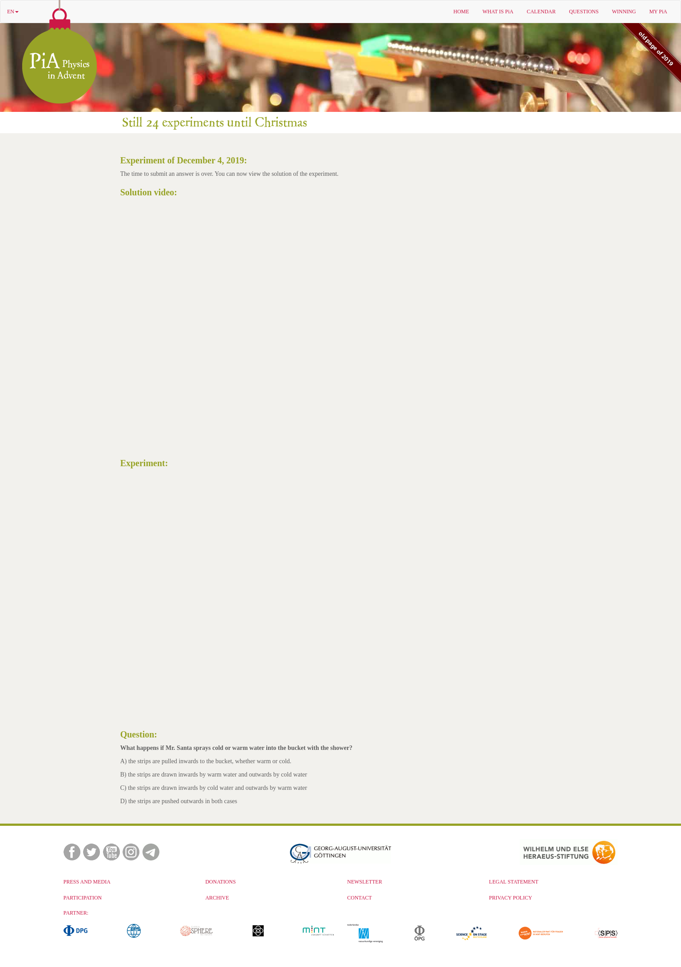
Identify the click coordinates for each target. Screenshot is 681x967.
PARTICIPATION (82, 898)
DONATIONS (220, 882)
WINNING (624, 11)
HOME (461, 11)
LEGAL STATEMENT (513, 882)
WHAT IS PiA (498, 11)
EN (13, 11)
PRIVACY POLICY (510, 898)
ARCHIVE (217, 898)
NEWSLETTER (364, 882)
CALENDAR (541, 11)
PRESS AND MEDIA (87, 882)
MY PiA (658, 11)
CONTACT (359, 898)
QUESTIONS (584, 11)
